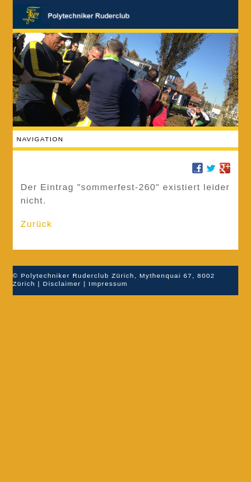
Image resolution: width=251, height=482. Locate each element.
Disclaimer (62, 283)
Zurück (36, 224)
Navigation (40, 139)
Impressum (108, 283)
